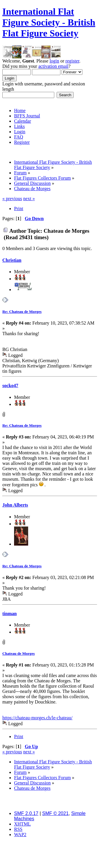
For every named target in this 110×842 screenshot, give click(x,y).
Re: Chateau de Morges (22, 311)
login (54, 60)
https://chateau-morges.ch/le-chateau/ (37, 717)
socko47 (10, 385)
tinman (9, 613)
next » (29, 198)
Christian (11, 260)
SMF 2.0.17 (26, 813)
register (72, 60)
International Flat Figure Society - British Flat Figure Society (48, 22)
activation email (53, 66)
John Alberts (15, 504)
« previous (12, 198)
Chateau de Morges (18, 653)
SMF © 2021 (55, 813)
